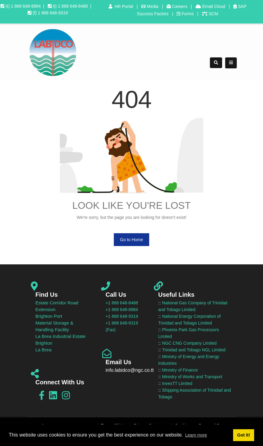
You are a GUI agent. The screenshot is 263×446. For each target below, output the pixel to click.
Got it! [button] (243, 435)
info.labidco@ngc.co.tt (130, 370)
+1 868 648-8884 (122, 309)
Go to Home (131, 239)
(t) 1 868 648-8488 (68, 6)
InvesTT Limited (177, 383)
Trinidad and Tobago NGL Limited (193, 349)
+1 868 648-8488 (122, 302)
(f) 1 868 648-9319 (48, 12)
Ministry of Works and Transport (192, 376)
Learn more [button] (196, 435)
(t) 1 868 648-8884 (21, 6)
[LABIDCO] (52, 52)
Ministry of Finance (180, 370)
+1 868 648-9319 (122, 316)
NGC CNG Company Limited (189, 343)
